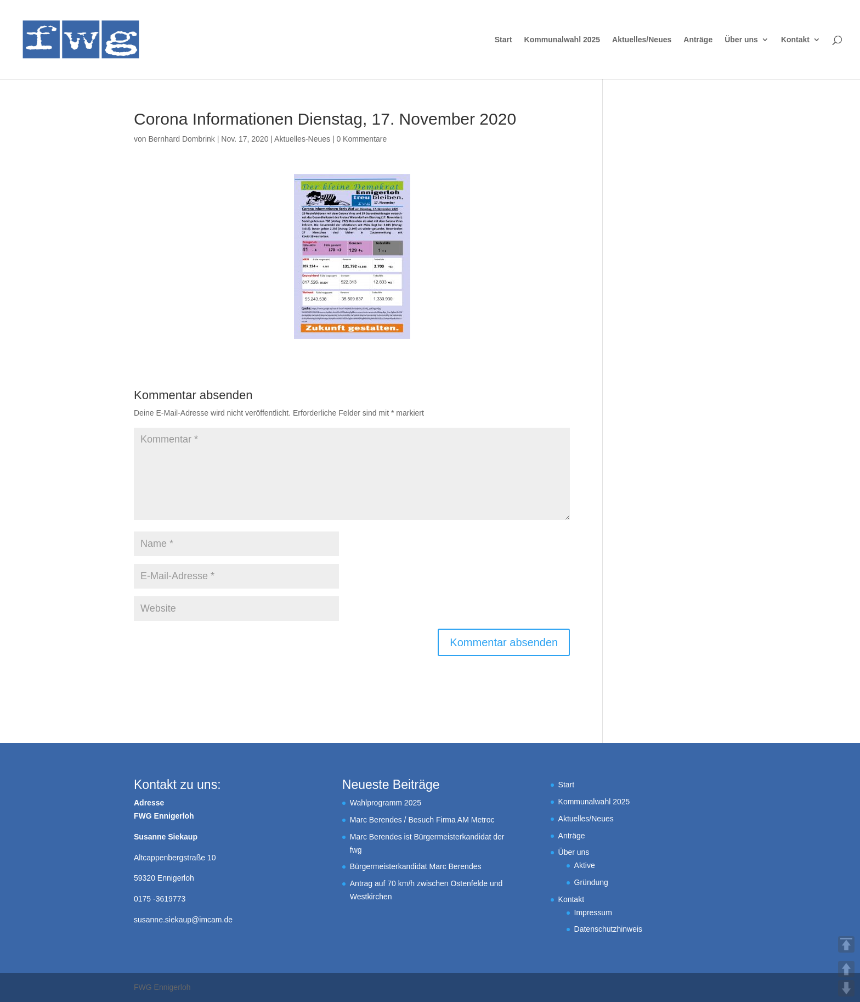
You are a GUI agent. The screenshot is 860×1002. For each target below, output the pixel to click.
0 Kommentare (361, 139)
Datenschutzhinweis (608, 929)
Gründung (591, 882)
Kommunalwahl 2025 (562, 40)
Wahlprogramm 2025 (385, 802)
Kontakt (795, 40)
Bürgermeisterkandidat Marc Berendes (416, 866)
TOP (846, 944)
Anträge (697, 40)
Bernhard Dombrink (181, 139)
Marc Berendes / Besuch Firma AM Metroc (422, 819)
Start (503, 40)
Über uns (741, 40)
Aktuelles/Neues (641, 40)
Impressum (593, 912)
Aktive (584, 865)
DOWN (846, 988)
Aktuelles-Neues (302, 139)
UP (846, 969)
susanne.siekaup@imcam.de (183, 919)
